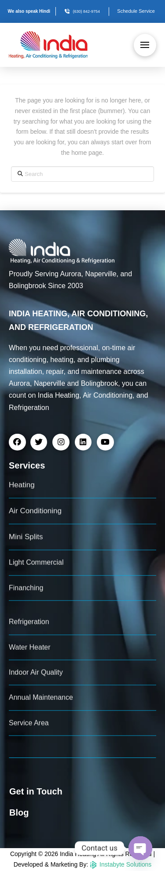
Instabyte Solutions (120, 864)
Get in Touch (35, 791)
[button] (145, 45)
